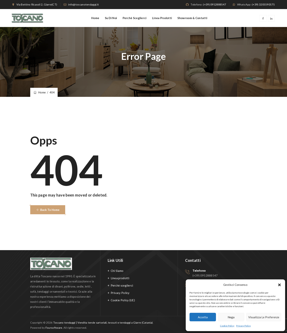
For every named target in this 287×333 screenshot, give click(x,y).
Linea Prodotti (162, 18)
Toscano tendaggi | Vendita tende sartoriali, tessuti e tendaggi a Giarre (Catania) (103, 322)
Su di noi (111, 18)
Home (95, 18)
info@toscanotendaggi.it (83, 4)
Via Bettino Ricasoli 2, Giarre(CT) (36, 4)
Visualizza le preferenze (263, 317)
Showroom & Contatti (192, 18)
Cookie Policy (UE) (123, 300)
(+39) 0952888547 (214, 4)
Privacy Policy (243, 325)
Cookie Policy (227, 325)
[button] (279, 285)
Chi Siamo (117, 270)
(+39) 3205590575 (263, 4)
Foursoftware (54, 327)
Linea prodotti (120, 278)
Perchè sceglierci (135, 18)
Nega (231, 317)
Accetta (203, 317)
